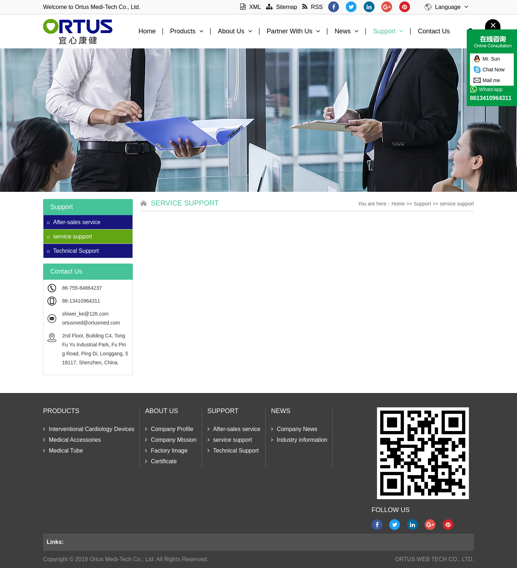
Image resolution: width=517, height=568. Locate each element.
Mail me (491, 80)
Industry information (299, 440)
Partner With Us (293, 31)
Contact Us (434, 31)
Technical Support (73, 251)
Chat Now (493, 69)
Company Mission (170, 440)
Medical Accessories (72, 440)
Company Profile (169, 429)
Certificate (161, 461)
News (347, 31)
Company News (294, 429)
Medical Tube (63, 451)
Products (187, 31)
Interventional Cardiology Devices (88, 429)
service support (69, 236)
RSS (312, 7)
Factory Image (166, 451)
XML (250, 7)
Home (147, 31)
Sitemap (281, 7)
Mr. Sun (491, 59)
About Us (235, 31)
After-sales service (74, 222)
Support (388, 31)
